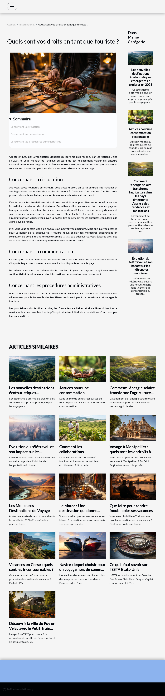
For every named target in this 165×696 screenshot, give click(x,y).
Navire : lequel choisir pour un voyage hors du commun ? (82, 569)
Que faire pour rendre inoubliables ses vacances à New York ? (132, 510)
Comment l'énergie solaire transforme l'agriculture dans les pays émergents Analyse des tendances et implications (140, 196)
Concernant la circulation (25, 126)
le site (66, 236)
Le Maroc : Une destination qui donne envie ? (78, 510)
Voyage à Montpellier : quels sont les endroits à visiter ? (130, 451)
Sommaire (22, 119)
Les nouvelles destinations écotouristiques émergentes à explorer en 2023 (140, 77)
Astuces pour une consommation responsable (140, 132)
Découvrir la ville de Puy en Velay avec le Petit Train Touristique (32, 628)
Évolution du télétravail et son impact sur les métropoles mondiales (140, 266)
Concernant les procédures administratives (36, 141)
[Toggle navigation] (12, 6)
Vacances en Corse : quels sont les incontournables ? (31, 567)
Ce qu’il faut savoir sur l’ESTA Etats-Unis (129, 567)
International (26, 24)
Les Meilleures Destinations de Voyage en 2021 (32, 510)
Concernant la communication (28, 134)
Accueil (11, 24)
